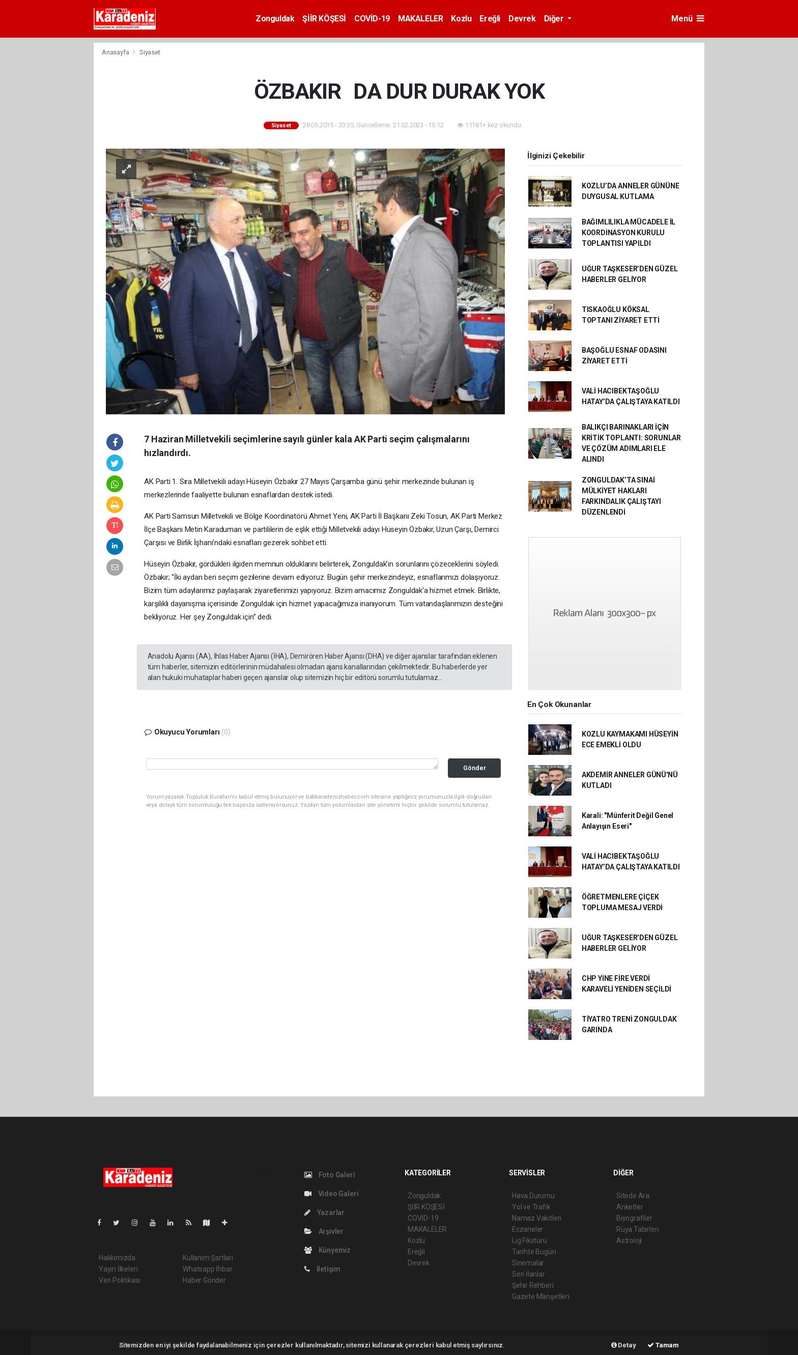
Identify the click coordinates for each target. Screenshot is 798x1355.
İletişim (322, 1269)
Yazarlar (324, 1212)
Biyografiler (634, 1218)
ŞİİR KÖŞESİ (324, 18)
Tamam (663, 1345)
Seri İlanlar (528, 1274)
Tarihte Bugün (534, 1252)
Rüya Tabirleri (637, 1229)
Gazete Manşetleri (540, 1296)
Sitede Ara (632, 1196)
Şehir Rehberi (533, 1285)
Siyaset (149, 52)
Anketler (629, 1207)
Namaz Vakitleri (536, 1218)
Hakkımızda (117, 1258)
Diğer (555, 18)
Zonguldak (274, 18)
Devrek (522, 18)
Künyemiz (327, 1250)
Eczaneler (527, 1229)
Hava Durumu (533, 1196)
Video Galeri (331, 1194)
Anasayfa (116, 52)
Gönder (474, 768)
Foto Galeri (329, 1175)
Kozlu (461, 18)
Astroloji (629, 1240)
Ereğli (489, 18)
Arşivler (324, 1231)
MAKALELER (420, 18)
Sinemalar (528, 1263)
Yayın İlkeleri (118, 1269)
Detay (623, 1345)
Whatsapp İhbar (207, 1269)
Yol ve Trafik (531, 1207)
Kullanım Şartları (208, 1258)
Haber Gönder (204, 1280)
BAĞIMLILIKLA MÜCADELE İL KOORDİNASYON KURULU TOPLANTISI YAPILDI (628, 232)
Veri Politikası (119, 1280)
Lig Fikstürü (529, 1240)
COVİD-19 (372, 18)
